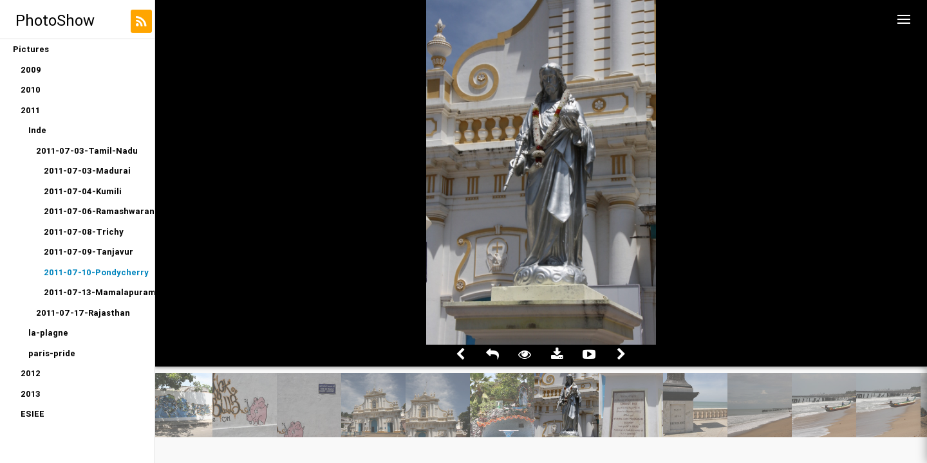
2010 (31, 89)
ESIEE (32, 413)
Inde (37, 130)
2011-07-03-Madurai (87, 170)
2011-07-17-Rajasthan (83, 312)
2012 (31, 373)
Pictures (31, 49)
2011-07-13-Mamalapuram (99, 292)
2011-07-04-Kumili (83, 191)
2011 (30, 110)
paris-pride (51, 353)
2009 (31, 69)
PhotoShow (55, 20)
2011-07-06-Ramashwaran (99, 211)
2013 (31, 393)
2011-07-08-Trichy (84, 231)
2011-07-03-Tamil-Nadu (87, 150)
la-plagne (48, 332)
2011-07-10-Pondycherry (96, 272)
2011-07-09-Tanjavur (88, 251)
